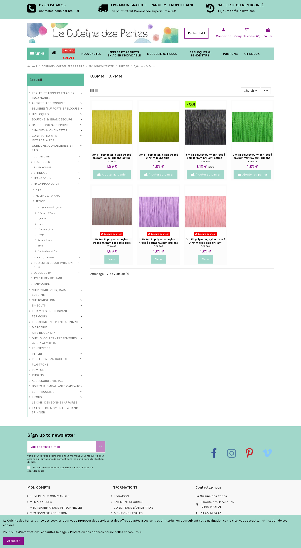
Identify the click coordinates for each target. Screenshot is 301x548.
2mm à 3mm (45, 240)
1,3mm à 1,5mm (46, 229)
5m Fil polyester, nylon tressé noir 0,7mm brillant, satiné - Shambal (205, 158)
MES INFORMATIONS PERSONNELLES (56, 507)
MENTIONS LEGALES (128, 513)
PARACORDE (42, 283)
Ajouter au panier (112, 174)
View (111, 259)
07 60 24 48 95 (52, 5)
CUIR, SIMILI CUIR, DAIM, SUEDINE (49, 292)
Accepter (13, 541)
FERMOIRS (39, 316)
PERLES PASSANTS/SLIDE (50, 359)
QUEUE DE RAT (43, 272)
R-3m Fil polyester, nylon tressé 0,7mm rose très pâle (112, 241)
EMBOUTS (39, 305)
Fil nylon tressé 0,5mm (50, 207)
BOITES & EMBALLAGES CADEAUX (56, 386)
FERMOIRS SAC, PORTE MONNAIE (55, 322)
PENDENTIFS (41, 348)
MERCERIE (39, 327)
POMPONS (39, 370)
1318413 (158, 161)
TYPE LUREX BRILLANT (48, 278)
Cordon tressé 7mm (48, 251)
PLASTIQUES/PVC (45, 257)
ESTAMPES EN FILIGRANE (50, 311)
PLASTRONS (40, 364)
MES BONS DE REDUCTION (48, 513)
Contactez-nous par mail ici (59, 11)
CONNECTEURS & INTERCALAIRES (44, 138)
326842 (158, 246)
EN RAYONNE (42, 167)
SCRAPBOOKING (43, 392)
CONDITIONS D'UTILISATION (133, 507)
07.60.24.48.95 (211, 513)
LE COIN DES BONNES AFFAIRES (54, 402)
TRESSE (40, 201)
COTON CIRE (42, 156)
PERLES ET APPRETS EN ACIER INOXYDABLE (53, 95)
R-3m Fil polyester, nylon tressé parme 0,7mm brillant (158, 241)
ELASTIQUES (42, 162)
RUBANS (38, 375)
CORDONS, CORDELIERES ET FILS (52, 148)
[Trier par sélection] (250, 90)
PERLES (37, 353)
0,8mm (42, 218)
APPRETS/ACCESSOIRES (48, 103)
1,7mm (41, 234)
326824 (252, 161)
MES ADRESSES (41, 502)
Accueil (35, 80)
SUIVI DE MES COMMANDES (49, 496)
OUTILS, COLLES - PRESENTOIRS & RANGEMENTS (54, 340)
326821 (111, 161)
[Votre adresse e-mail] (61, 446)
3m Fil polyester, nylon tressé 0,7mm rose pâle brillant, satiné (205, 243)
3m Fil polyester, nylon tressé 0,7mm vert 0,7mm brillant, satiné (252, 158)
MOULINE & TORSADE (48, 195)
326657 (205, 161)
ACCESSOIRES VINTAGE (48, 381)
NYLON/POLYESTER (46, 183)
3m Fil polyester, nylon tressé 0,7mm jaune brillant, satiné (111, 156)
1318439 (111, 246)
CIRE (38, 190)
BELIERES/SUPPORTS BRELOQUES (55, 108)
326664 (205, 246)
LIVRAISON (121, 496)
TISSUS (37, 397)
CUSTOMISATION (43, 300)
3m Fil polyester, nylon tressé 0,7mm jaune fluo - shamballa (158, 158)
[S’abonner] (100, 446)
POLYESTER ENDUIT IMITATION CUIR (53, 265)
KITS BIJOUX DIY (43, 333)
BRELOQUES (40, 114)
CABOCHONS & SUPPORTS (50, 125)
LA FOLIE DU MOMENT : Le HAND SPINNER (55, 410)
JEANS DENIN (42, 178)
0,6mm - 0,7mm (46, 213)
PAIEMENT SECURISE (128, 502)
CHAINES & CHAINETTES (49, 130)
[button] (162, 54)
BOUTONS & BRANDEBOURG (52, 119)
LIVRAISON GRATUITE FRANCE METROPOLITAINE (152, 5)
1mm (40, 224)
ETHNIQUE (40, 173)
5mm (41, 245)
